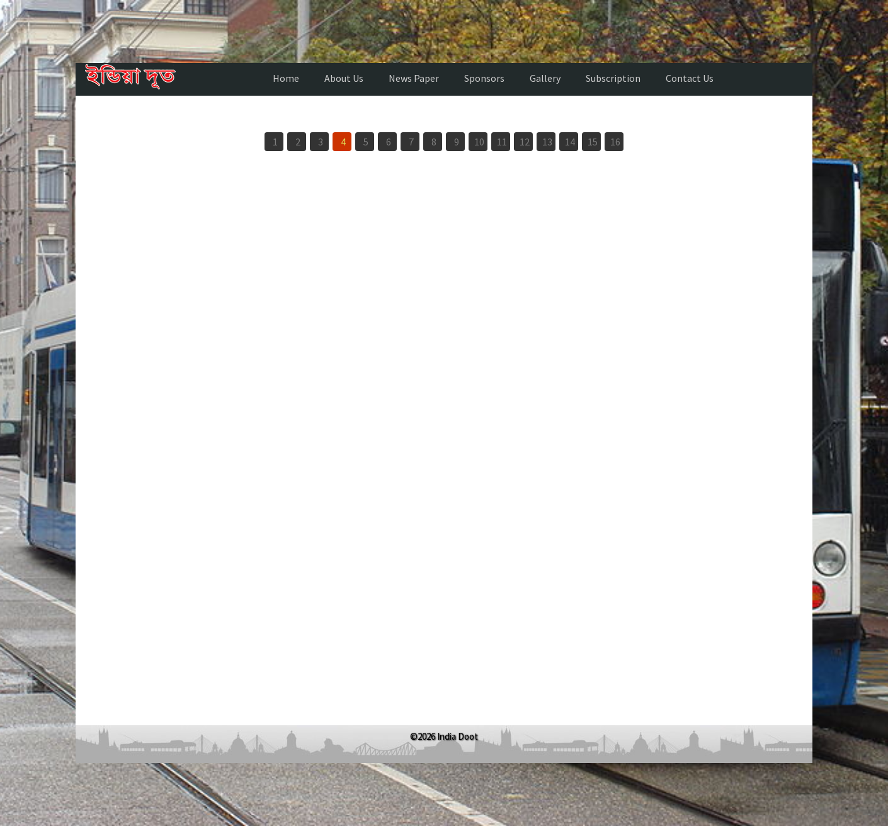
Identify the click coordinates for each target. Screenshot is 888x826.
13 (547, 141)
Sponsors (484, 78)
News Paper (414, 78)
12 (525, 141)
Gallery (545, 78)
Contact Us (690, 78)
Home (286, 78)
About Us (343, 78)
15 (593, 141)
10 (479, 141)
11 (502, 141)
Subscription (613, 78)
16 (615, 141)
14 (570, 141)
